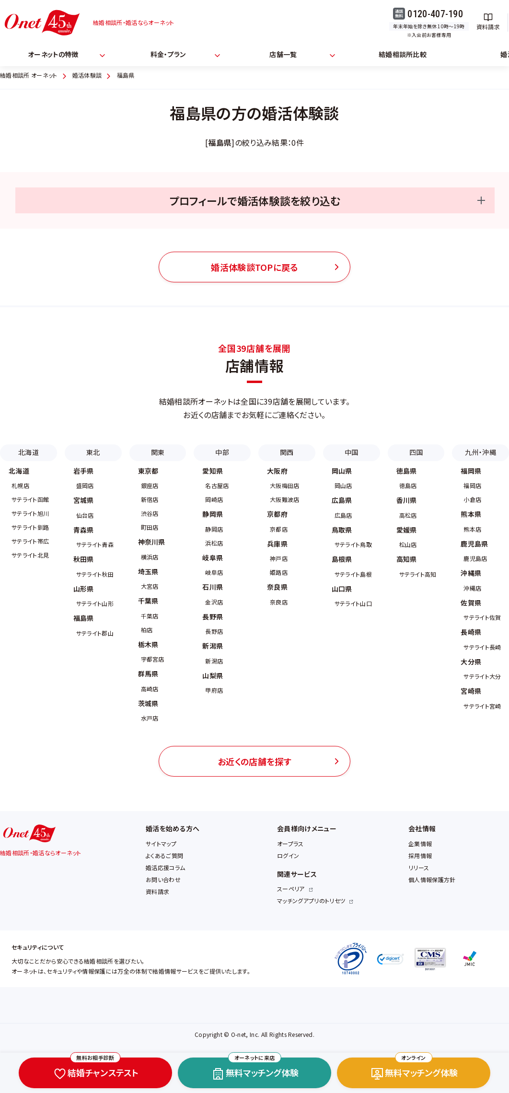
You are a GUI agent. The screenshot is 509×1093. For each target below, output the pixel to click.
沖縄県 (471, 573)
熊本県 (471, 514)
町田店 (150, 527)
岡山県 (342, 471)
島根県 (342, 559)
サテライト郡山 (95, 633)
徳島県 (406, 471)
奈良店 (279, 602)
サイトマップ (161, 843)
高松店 (408, 515)
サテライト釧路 (30, 527)
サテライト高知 (418, 574)
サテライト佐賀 (482, 617)
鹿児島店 (475, 558)
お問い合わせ (163, 879)
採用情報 (420, 855)
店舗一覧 (283, 54)
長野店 (214, 631)
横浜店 (150, 557)
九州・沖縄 (480, 452)
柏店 (147, 630)
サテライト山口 (353, 603)
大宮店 (150, 586)
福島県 (83, 618)
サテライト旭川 (30, 513)
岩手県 (83, 471)
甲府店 (214, 690)
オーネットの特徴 (53, 54)
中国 (352, 452)
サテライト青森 (95, 544)
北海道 (28, 452)
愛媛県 (406, 530)
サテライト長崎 (482, 647)
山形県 (83, 588)
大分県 (471, 661)
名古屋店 (217, 485)
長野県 (212, 616)
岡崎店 (214, 499)
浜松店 (214, 543)
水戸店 (150, 718)
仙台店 (85, 515)
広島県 (342, 500)
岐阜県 (212, 557)
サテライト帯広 (30, 541)
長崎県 (471, 632)
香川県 (406, 500)
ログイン (288, 855)
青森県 (83, 530)
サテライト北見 (30, 555)
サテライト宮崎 (482, 706)
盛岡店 (85, 485)
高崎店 (150, 689)
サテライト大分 (482, 676)
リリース (418, 867)
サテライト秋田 (95, 574)
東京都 (148, 471)
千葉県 (148, 600)
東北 (93, 452)
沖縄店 (472, 588)
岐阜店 (214, 572)
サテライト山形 (95, 603)
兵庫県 (277, 543)
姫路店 (279, 572)
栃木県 (148, 644)
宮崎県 (471, 691)
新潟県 (212, 646)
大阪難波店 (285, 499)
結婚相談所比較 (403, 54)
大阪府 (277, 471)
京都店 (279, 529)
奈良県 (277, 587)
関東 (158, 452)
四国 (416, 452)
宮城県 (83, 500)
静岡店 (214, 529)
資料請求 (157, 891)
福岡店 (472, 485)
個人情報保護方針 (432, 879)
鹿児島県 (474, 543)
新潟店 (214, 661)
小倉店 (472, 499)
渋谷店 (150, 513)
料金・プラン (168, 54)
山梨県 (212, 675)
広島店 (343, 515)
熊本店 (472, 529)
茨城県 (148, 703)
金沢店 (214, 602)
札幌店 (20, 485)
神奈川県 (151, 541)
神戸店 (279, 558)
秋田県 (83, 559)
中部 (222, 452)
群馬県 (148, 673)
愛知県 (212, 471)
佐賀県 (471, 602)
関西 (287, 452)
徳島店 (408, 485)
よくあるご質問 (164, 855)
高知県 (406, 559)
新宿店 (150, 499)
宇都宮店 (152, 659)
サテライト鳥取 (353, 544)
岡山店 (343, 485)
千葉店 (150, 616)
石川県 (212, 587)
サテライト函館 (30, 499)
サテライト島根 (353, 574)
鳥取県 (342, 530)
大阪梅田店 (285, 485)
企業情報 (420, 843)
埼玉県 (148, 571)
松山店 (408, 544)
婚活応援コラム (165, 867)
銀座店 (150, 485)
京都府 (277, 514)
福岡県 (471, 471)
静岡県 (212, 514)
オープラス (290, 843)
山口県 (342, 588)
